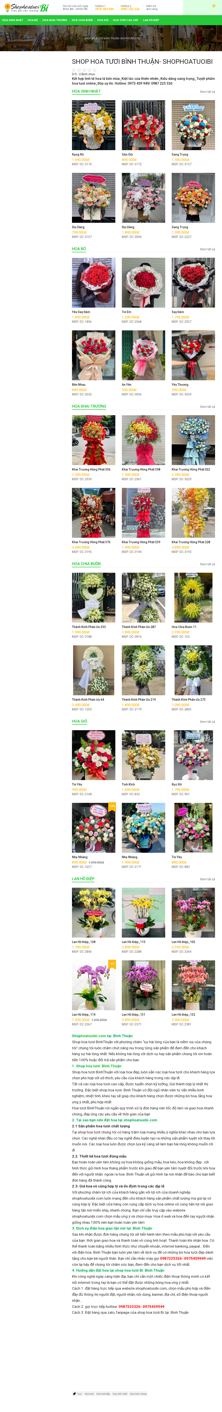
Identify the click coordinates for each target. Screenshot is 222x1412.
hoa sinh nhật (120, 1393)
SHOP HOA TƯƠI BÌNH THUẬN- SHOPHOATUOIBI (112, 38)
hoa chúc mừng (138, 1393)
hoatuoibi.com (93, 1036)
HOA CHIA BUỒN (82, 20)
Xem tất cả (207, 91)
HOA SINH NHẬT (12, 20)
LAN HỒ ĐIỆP (151, 20)
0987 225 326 (130, 9)
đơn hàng (152, 8)
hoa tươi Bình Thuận (103, 1066)
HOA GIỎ (102, 20)
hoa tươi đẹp (103, 1393)
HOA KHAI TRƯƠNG (54, 20)
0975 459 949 (104, 9)
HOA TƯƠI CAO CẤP (125, 20)
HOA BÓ (33, 20)
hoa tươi (89, 1393)
